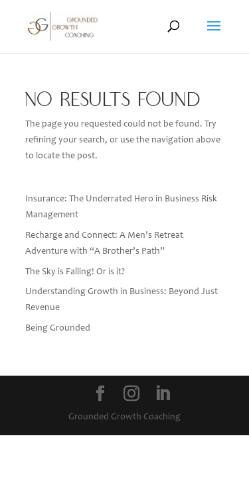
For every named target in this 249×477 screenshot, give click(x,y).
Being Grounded (57, 328)
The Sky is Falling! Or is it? (75, 272)
